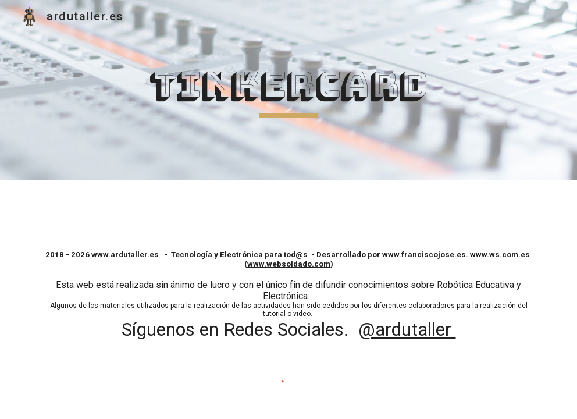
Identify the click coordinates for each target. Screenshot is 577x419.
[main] (289, 90)
